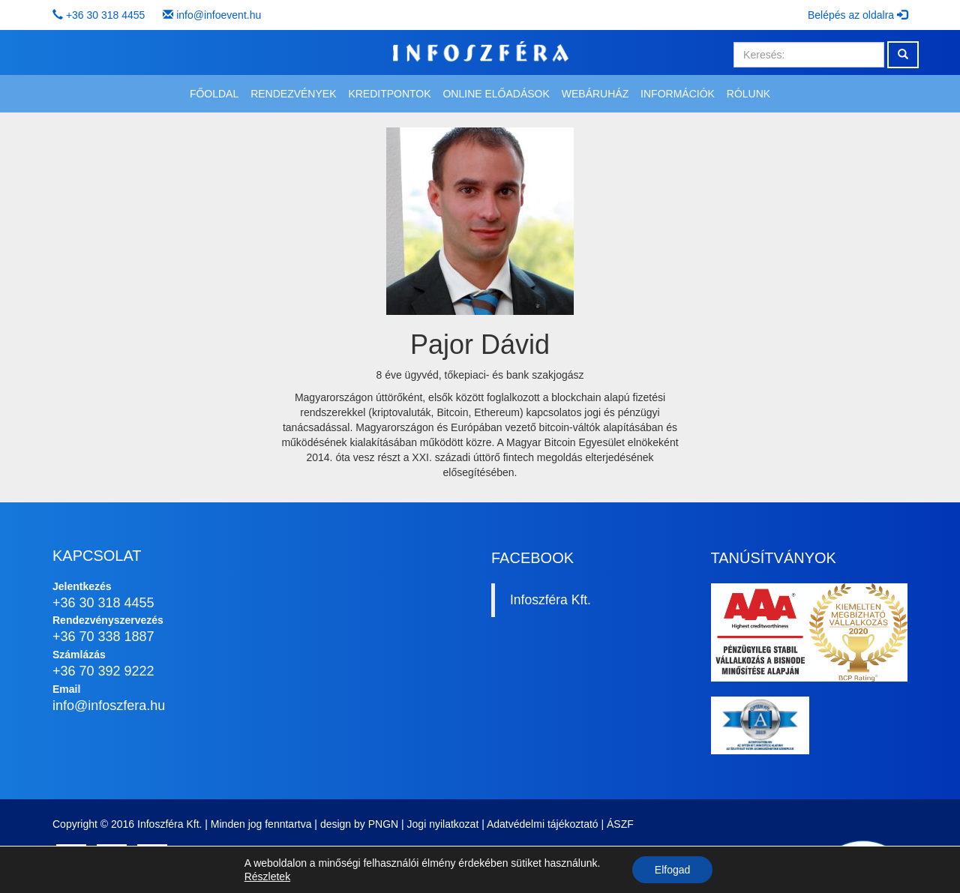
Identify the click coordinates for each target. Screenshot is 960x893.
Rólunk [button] (748, 94)
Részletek (267, 877)
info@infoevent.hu (218, 15)
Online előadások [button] (495, 94)
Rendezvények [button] (293, 94)
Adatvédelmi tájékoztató (542, 824)
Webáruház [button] (595, 94)
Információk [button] (677, 94)
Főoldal (214, 94)
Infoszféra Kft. (550, 599)
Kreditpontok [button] (389, 94)
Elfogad (672, 870)
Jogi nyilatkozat (443, 824)
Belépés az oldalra (858, 15)
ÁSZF (620, 824)
